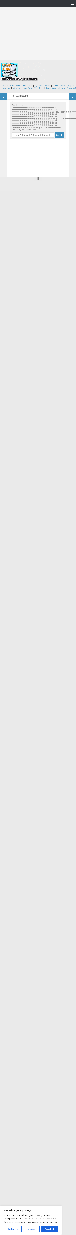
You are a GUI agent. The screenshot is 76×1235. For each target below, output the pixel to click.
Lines (30, 85)
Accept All (49, 1229)
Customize (13, 1229)
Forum (55, 85)
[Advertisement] (26, 33)
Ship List (71, 85)
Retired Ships (51, 88)
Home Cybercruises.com (10, 85)
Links (24, 85)
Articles (63, 85)
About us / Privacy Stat (67, 88)
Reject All (31, 1229)
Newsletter (6, 88)
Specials (47, 85)
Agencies (38, 85)
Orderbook (38, 88)
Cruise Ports (27, 88)
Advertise (16, 88)
